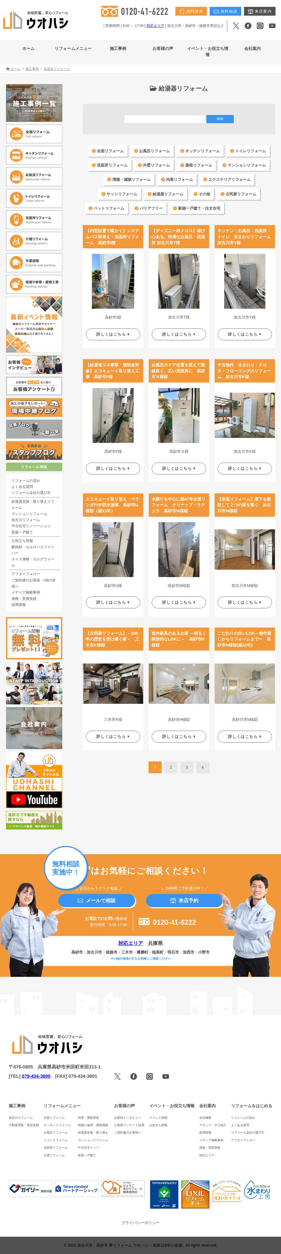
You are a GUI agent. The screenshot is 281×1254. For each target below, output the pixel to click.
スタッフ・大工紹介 (212, 1125)
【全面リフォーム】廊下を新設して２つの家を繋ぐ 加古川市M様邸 (244, 501)
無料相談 (225, 11)
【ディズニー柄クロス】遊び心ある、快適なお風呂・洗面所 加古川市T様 (178, 236)
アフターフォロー (26, 574)
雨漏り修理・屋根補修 (93, 1125)
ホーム (28, 48)
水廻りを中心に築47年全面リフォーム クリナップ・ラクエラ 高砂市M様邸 (178, 501)
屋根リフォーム (196, 165)
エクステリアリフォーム (227, 179)
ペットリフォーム (106, 208)
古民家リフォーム (238, 194)
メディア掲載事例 (26, 592)
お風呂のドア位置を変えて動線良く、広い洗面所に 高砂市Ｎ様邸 (178, 369)
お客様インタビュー (127, 1117)
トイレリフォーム (248, 151)
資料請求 (191, 11)
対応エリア (155, 26)
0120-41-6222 (167, 922)
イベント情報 (158, 1117)
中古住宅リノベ (88, 1147)
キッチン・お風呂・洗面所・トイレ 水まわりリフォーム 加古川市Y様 (246, 236)
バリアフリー (149, 208)
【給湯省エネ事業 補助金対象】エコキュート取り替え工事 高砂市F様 (112, 369)
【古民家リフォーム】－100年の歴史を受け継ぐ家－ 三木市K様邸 (112, 633)
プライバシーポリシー (140, 1223)
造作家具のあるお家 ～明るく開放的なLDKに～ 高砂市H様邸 (178, 633)
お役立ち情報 (22, 541)
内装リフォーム (177, 179)
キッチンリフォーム (200, 151)
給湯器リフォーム (165, 194)
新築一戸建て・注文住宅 (196, 208)
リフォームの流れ (26, 481)
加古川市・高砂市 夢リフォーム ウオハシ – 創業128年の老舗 (130, 1245)
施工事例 (118, 48)
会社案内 (252, 48)
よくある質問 (22, 487)
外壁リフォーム (154, 165)
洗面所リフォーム (110, 165)
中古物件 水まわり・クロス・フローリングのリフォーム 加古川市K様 (244, 369)
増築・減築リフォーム (129, 179)
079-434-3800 (36, 1076)
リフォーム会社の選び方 (31, 493)
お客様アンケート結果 (129, 1125)
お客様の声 (163, 48)
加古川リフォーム (26, 520)
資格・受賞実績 (24, 599)
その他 (202, 194)
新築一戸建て (22, 532)
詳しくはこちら (113, 333)
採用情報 (19, 605)
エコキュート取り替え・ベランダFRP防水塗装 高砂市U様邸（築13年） (112, 501)
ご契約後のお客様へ (127, 1132)
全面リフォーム (108, 151)
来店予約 (184, 900)
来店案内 (260, 11)
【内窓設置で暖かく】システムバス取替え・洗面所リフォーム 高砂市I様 (112, 236)
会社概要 (205, 1117)
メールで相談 (97, 900)
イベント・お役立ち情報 (207, 51)
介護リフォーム (54, 1155)
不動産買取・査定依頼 (24, 1125)
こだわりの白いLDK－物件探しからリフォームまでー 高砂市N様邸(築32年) (244, 633)
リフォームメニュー (73, 48)
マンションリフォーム (244, 165)
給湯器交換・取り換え (93, 1132)
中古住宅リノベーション (31, 526)
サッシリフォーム (119, 194)
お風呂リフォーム (152, 151)
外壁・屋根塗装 (88, 1117)
